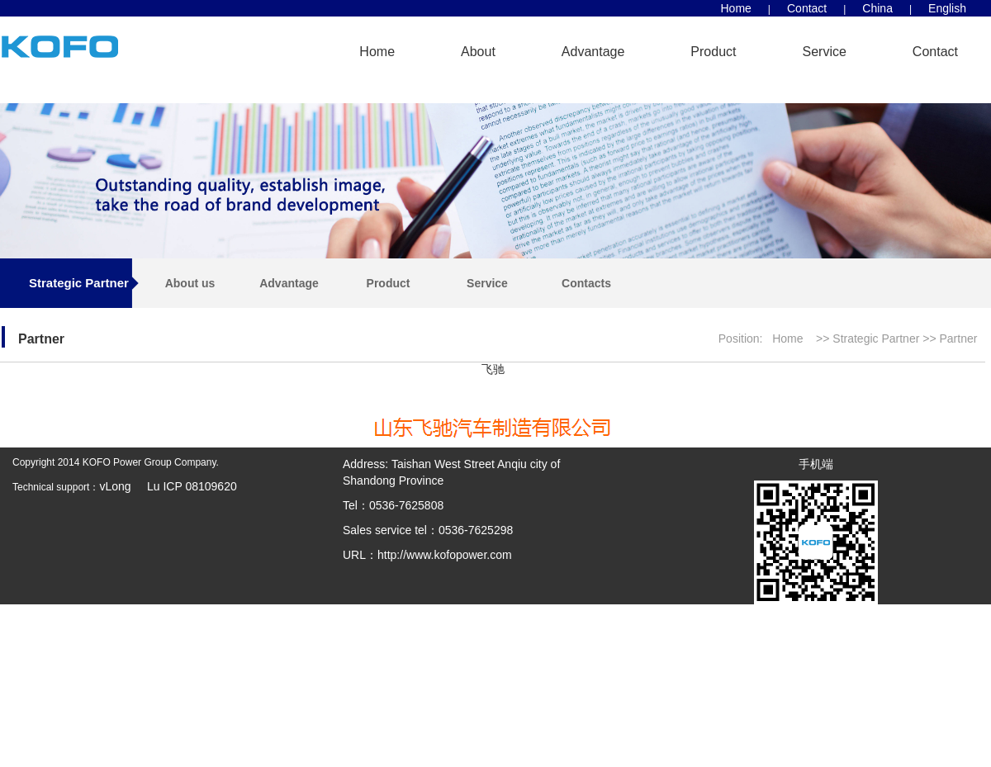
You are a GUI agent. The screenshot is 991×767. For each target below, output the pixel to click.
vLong (116, 486)
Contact (807, 8)
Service (824, 52)
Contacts (586, 283)
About (478, 52)
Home (736, 8)
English (947, 8)
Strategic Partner (877, 338)
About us (190, 283)
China (877, 8)
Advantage (593, 52)
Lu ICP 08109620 (185, 486)
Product (713, 52)
